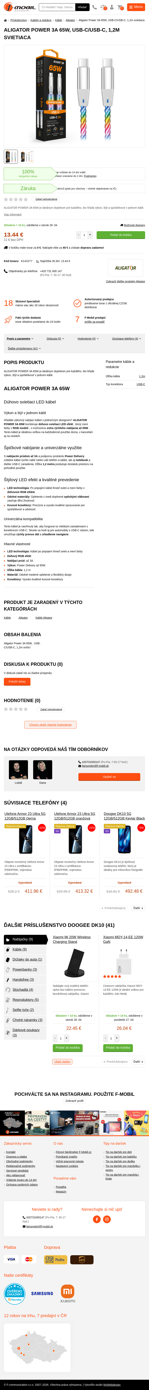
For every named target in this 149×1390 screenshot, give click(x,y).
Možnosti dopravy (132, 225)
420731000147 (103, 762)
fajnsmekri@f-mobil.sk (93, 765)
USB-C (141, 384)
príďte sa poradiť (95, 321)
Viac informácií (13, 214)
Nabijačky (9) (19, 940)
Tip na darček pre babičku (121, 1156)
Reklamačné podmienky (20, 1166)
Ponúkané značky (66, 1156)
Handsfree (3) (19, 980)
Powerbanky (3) (21, 970)
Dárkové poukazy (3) (22, 1032)
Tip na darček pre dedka (120, 1161)
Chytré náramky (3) (23, 1020)
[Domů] (5, 20)
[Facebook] (97, 1219)
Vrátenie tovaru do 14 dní (21, 1180)
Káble (58, 20)
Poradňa (61, 1186)
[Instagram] (107, 1219)
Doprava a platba (16, 1156)
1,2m (142, 376)
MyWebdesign (111, 1384)
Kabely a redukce (40, 20)
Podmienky (90, 176)
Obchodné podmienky (19, 1161)
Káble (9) (16, 950)
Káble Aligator (44, 617)
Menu (136, 7)
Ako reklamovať (15, 1175)
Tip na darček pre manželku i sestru (123, 1168)
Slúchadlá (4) (19, 990)
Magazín (61, 1191)
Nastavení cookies (67, 1166)
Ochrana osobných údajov (22, 1184)
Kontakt (10, 1152)
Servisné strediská (17, 1170)
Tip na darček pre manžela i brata (122, 1176)
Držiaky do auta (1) (23, 960)
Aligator (70, 20)
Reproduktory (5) (22, 1000)
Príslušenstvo (18, 20)
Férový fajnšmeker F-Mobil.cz (74, 1152)
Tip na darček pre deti (119, 1152)
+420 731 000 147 (55, 273)
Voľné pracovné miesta (70, 1161)
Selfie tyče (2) (19, 1010)
